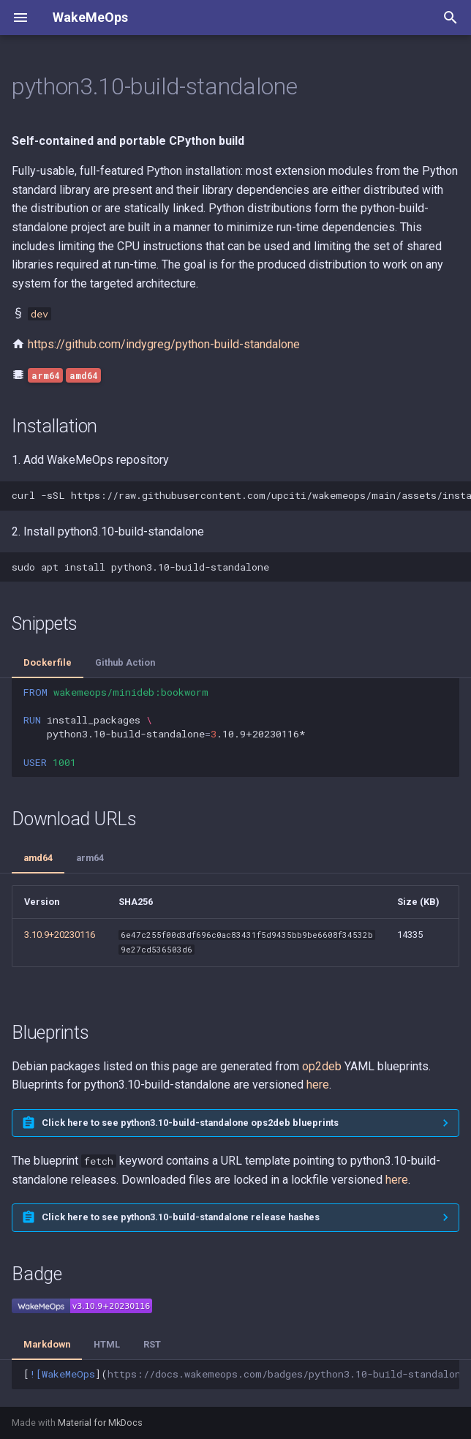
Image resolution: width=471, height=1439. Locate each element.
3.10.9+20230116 (59, 934)
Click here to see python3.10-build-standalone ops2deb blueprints (190, 1122)
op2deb (322, 1066)
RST (152, 1344)
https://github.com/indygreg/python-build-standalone (164, 344)
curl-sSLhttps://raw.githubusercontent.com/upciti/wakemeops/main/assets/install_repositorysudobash (241, 495)
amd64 (38, 857)
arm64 (90, 857)
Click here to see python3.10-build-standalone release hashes (181, 1216)
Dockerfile (47, 662)
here (317, 1085)
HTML (107, 1344)
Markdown (46, 1344)
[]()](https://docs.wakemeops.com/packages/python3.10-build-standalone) (241, 1373)
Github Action (125, 662)
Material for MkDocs (100, 1422)
